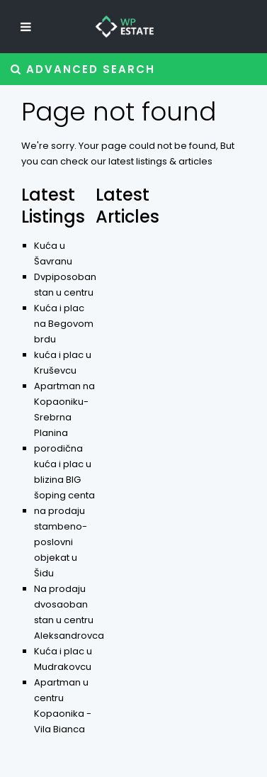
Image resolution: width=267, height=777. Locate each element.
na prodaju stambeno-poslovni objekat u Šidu (60, 542)
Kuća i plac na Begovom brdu (63, 323)
